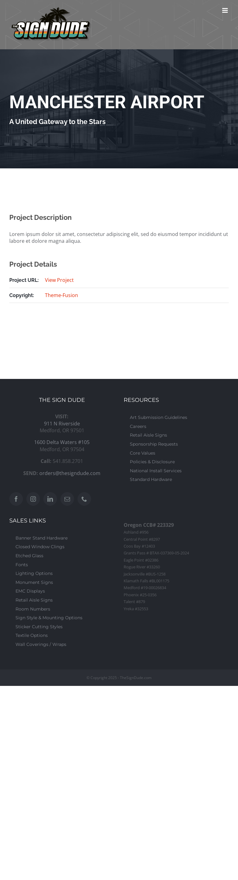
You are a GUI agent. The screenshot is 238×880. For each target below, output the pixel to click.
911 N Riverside (62, 423)
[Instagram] (33, 499)
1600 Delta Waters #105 (62, 442)
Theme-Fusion (61, 295)
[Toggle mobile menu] (225, 10)
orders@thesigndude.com (69, 473)
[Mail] (67, 499)
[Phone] (84, 499)
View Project (59, 280)
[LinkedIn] (50, 499)
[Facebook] (16, 499)
